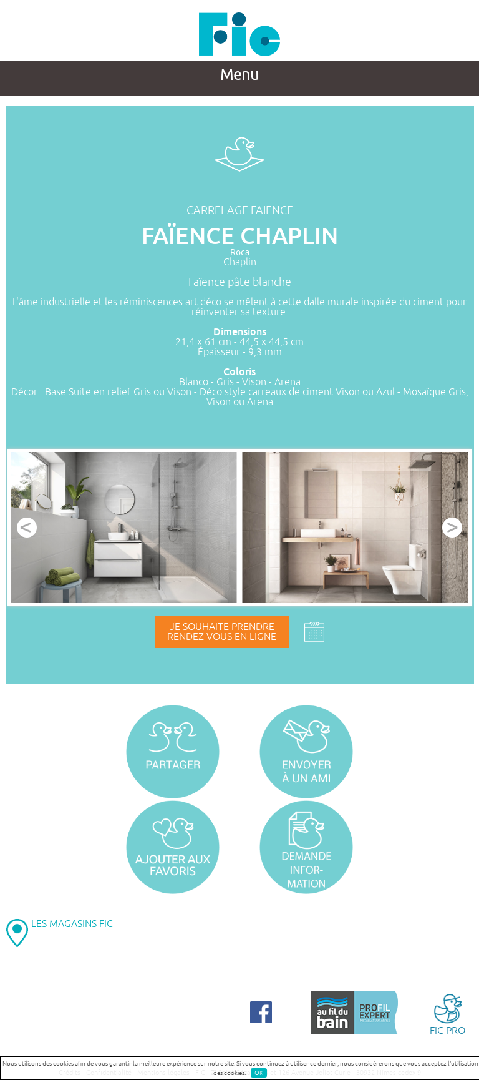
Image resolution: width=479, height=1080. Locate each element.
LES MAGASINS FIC (72, 924)
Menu (239, 75)
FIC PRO (447, 1013)
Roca (239, 252)
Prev (27, 528)
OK (258, 1073)
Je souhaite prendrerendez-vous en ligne (221, 632)
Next (452, 528)
